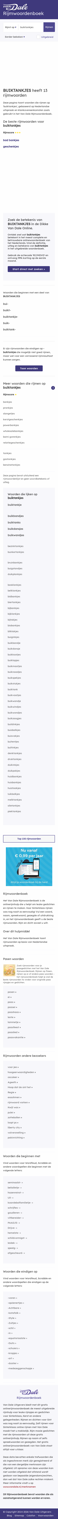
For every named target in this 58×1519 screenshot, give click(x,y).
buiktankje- (10, 316)
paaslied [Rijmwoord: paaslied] (12, 1032)
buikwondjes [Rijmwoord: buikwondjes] (15, 712)
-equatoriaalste (16, 1338)
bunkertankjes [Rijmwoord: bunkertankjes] (16, 552)
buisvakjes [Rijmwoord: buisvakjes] (14, 735)
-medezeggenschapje (20, 1368)
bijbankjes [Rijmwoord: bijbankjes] (13, 608)
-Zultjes (12, 1322)
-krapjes (12, 1353)
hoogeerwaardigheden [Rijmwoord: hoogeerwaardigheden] (21, 1072)
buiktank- (9, 329)
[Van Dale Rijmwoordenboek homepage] (17, 8)
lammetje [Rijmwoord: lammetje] (13, 1022)
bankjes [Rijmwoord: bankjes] (7, 401)
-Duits (11, 1343)
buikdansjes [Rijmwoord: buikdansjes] (15, 528)
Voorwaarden (46, 1515)
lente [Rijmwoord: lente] (10, 1017)
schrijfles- (13, 1207)
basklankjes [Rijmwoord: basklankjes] (14, 584)
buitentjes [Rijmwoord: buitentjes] (13, 741)
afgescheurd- (15, 1252)
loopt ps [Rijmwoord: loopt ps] (12, 1122)
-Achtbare (13, 1307)
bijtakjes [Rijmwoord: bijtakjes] (12, 619)
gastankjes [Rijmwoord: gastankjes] (9, 459)
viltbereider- (15, 1217)
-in (9, 1333)
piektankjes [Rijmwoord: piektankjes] (14, 811)
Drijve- (11, 1227)
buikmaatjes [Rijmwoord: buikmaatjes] (15, 666)
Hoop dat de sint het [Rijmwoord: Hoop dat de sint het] (19, 1087)
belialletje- (14, 1187)
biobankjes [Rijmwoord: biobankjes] (14, 625)
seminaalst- (14, 1182)
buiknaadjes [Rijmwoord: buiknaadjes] (15, 671)
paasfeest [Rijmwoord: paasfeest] (13, 1027)
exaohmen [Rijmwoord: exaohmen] (14, 1097)
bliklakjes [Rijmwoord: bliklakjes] (13, 631)
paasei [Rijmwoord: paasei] (11, 1007)
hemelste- (13, 1232)
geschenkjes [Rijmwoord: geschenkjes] (11, 146)
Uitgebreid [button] (47, 36)
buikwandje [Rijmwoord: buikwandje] (14, 701)
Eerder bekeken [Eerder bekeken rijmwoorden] (14, 36)
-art (10, 1358)
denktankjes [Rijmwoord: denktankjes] (15, 753)
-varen (11, 1297)
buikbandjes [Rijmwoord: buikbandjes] (16, 516)
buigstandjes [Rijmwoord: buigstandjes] (15, 568)
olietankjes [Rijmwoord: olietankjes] (14, 805)
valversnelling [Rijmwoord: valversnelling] (16, 1132)
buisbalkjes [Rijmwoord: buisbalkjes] (14, 730)
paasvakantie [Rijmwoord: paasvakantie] (16, 1037)
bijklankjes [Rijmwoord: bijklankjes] (14, 613)
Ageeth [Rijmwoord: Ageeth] (12, 1082)
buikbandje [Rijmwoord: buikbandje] (14, 642)
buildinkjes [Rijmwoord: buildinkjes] (14, 724)
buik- (6, 323)
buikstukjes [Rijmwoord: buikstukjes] (14, 683)
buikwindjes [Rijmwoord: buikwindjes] (14, 706)
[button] (53, 388)
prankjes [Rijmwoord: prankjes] (8, 407)
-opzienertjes (15, 1302)
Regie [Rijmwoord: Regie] (11, 1092)
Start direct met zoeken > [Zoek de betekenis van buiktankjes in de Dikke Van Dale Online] (29, 269)
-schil (11, 1328)
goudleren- (14, 1212)
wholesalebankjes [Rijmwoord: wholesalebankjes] (13, 431)
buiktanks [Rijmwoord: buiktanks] (14, 522)
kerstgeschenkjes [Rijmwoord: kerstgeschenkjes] (13, 419)
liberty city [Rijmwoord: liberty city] (14, 1127)
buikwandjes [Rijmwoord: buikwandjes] (16, 535)
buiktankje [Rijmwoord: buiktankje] (14, 504)
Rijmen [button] (49, 27)
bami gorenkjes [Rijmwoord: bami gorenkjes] (12, 436)
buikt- (7, 310)
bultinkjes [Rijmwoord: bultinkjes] (13, 747)
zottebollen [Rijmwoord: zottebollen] (14, 1117)
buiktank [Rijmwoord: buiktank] (13, 689)
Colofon (31, 1515)
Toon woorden (29, 368)
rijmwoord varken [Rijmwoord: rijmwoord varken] (18, 1102)
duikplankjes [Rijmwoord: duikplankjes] (15, 574)
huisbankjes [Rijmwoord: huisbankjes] (14, 782)
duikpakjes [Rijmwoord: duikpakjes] (14, 770)
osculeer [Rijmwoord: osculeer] (12, 1077)
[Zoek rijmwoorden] (35, 27)
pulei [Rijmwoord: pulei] (10, 1112)
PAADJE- (13, 1222)
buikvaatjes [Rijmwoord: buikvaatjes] (14, 695)
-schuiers (13, 1348)
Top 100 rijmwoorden (29, 838)
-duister (12, 1363)
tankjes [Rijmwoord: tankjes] (7, 453)
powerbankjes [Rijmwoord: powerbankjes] (11, 425)
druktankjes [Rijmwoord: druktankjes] (14, 759)
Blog (9, 1515)
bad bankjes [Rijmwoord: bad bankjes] (11, 140)
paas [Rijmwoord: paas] (10, 1002)
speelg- (12, 1248)
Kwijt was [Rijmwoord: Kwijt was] (13, 1107)
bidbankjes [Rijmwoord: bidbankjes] (14, 596)
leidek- (12, 1242)
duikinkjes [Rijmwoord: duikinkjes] (13, 764)
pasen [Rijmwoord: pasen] (11, 991)
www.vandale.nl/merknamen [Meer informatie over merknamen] (19, 1486)
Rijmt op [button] (9, 27)
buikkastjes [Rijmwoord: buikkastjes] (14, 654)
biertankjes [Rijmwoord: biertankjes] (14, 602)
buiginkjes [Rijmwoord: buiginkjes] (13, 637)
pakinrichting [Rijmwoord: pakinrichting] (15, 1137)
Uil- (10, 1197)
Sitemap (19, 1515)
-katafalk (13, 1312)
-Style (11, 1318)
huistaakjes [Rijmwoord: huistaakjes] (14, 788)
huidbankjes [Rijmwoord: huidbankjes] (14, 776)
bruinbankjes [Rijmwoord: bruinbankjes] (15, 562)
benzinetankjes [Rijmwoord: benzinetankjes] (11, 464)
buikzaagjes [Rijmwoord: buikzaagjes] (14, 718)
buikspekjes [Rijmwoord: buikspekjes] (14, 677)
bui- (5, 303)
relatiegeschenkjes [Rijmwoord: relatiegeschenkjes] (13, 442)
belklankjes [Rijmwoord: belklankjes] (14, 590)
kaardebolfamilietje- (19, 1202)
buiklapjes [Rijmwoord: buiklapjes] (13, 660)
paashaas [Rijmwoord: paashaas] (13, 1012)
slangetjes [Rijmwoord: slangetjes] (9, 413)
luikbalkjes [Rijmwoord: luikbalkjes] (14, 793)
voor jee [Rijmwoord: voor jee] (12, 1067)
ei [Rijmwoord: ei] (9, 997)
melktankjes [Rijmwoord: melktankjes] (15, 799)
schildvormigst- (16, 1237)
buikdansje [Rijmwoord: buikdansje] (14, 648)
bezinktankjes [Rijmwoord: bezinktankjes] (15, 546)
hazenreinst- (15, 1192)
